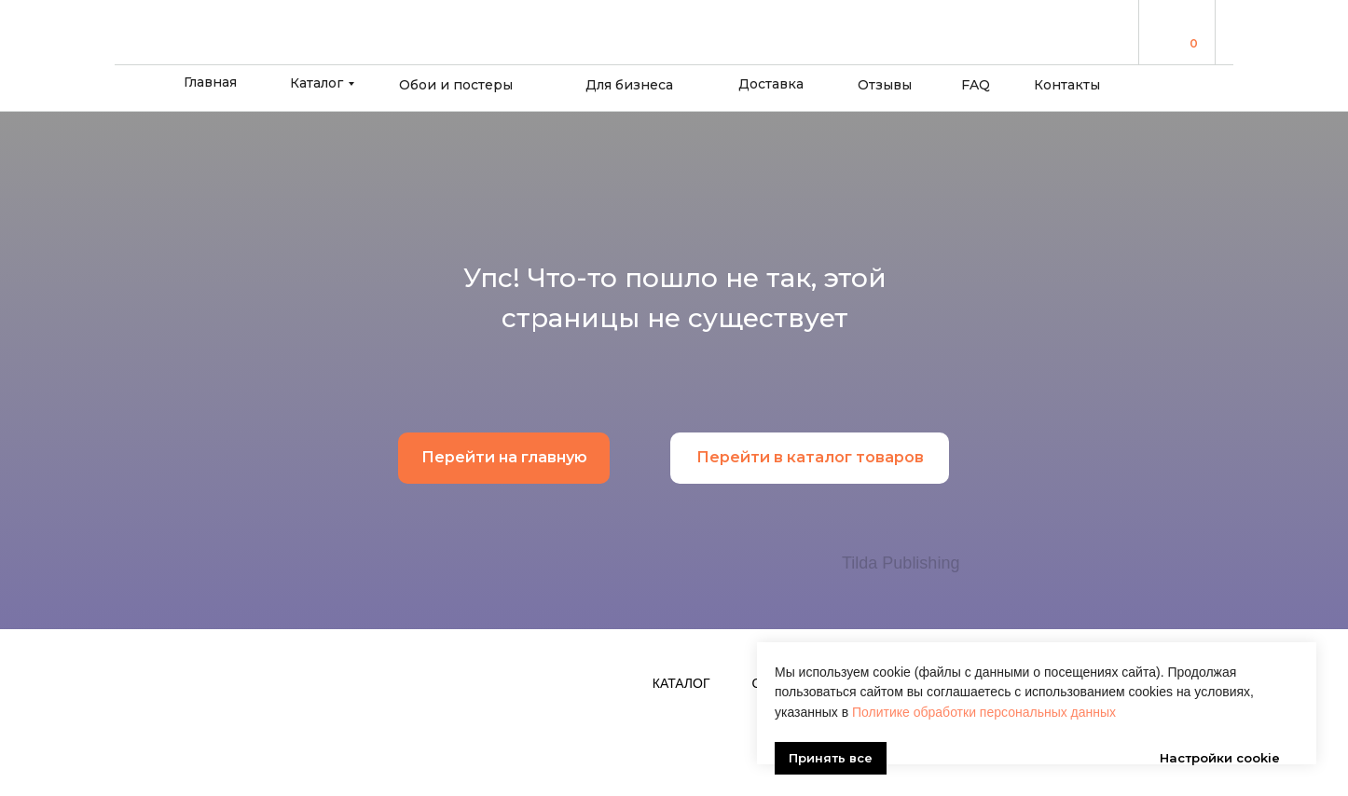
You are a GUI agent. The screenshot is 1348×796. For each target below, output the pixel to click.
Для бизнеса (629, 84)
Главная (210, 82)
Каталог (316, 83)
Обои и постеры (456, 84)
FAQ (975, 84)
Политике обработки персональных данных (984, 683)
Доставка (771, 83)
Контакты (1067, 84)
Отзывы (885, 84)
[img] (1169, 31)
